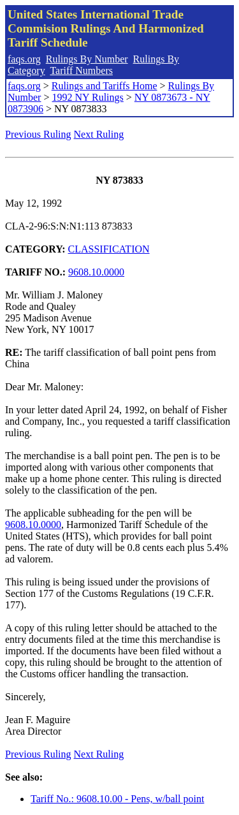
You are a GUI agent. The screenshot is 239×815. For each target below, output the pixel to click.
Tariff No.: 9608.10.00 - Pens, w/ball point (117, 798)
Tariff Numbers (81, 70)
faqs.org (24, 59)
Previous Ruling (38, 134)
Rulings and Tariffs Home (104, 85)
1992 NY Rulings (87, 97)
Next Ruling (99, 134)
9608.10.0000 (96, 272)
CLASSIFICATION (109, 249)
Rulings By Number (87, 59)
